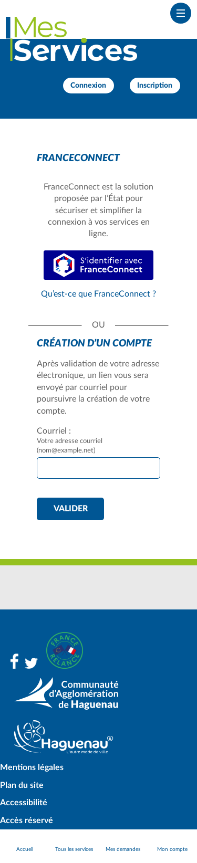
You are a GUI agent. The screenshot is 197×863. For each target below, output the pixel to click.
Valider (71, 508)
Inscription (154, 85)
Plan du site (22, 785)
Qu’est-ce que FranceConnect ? (98, 294)
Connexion (88, 85)
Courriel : (54, 431)
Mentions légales (32, 767)
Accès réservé (26, 820)
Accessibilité (23, 802)
